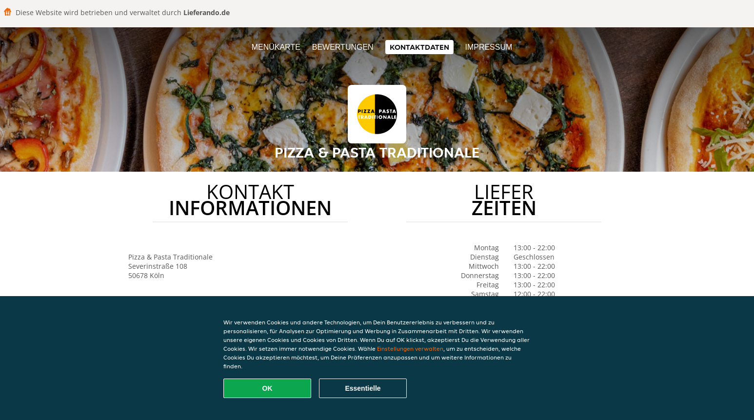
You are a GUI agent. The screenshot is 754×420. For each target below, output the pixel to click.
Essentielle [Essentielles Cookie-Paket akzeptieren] (362, 388)
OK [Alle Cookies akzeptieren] (267, 388)
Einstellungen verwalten (410, 348)
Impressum (488, 47)
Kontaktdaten (419, 47)
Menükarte (276, 47)
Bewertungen (343, 47)
